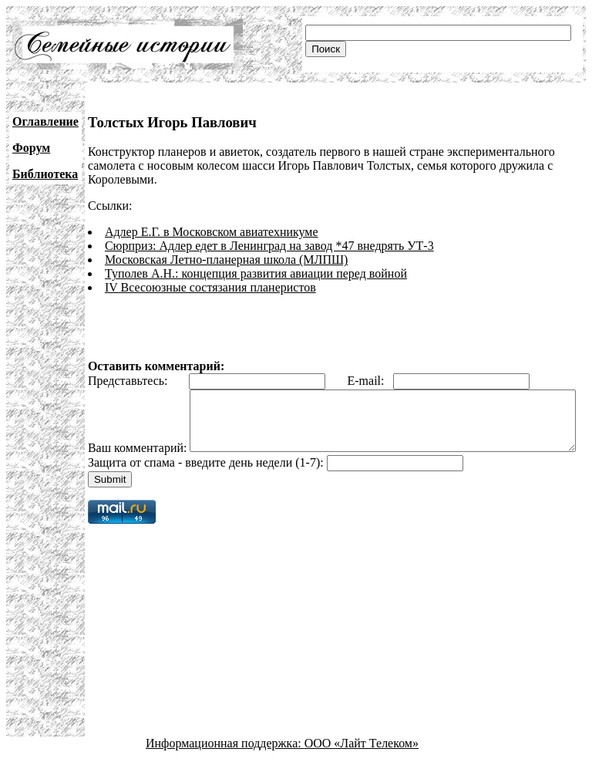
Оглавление (45, 121)
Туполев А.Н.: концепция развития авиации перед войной (256, 273)
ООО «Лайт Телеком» (361, 765)
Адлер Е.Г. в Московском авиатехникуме (211, 231)
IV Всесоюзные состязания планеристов (210, 287)
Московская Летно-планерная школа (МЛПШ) (226, 259)
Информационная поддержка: (225, 765)
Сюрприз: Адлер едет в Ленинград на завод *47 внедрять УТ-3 (269, 245)
